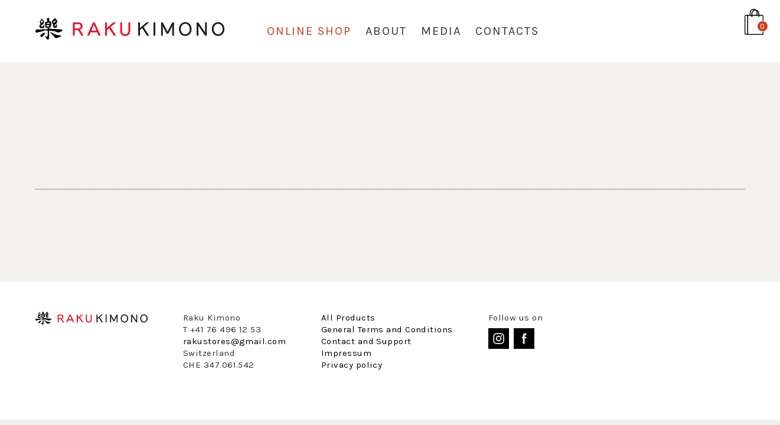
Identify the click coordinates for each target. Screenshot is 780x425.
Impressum (346, 353)
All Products (348, 317)
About (386, 31)
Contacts (507, 31)
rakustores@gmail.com (234, 341)
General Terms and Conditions (387, 329)
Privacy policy (351, 364)
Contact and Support (366, 341)
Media (441, 31)
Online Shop (309, 31)
